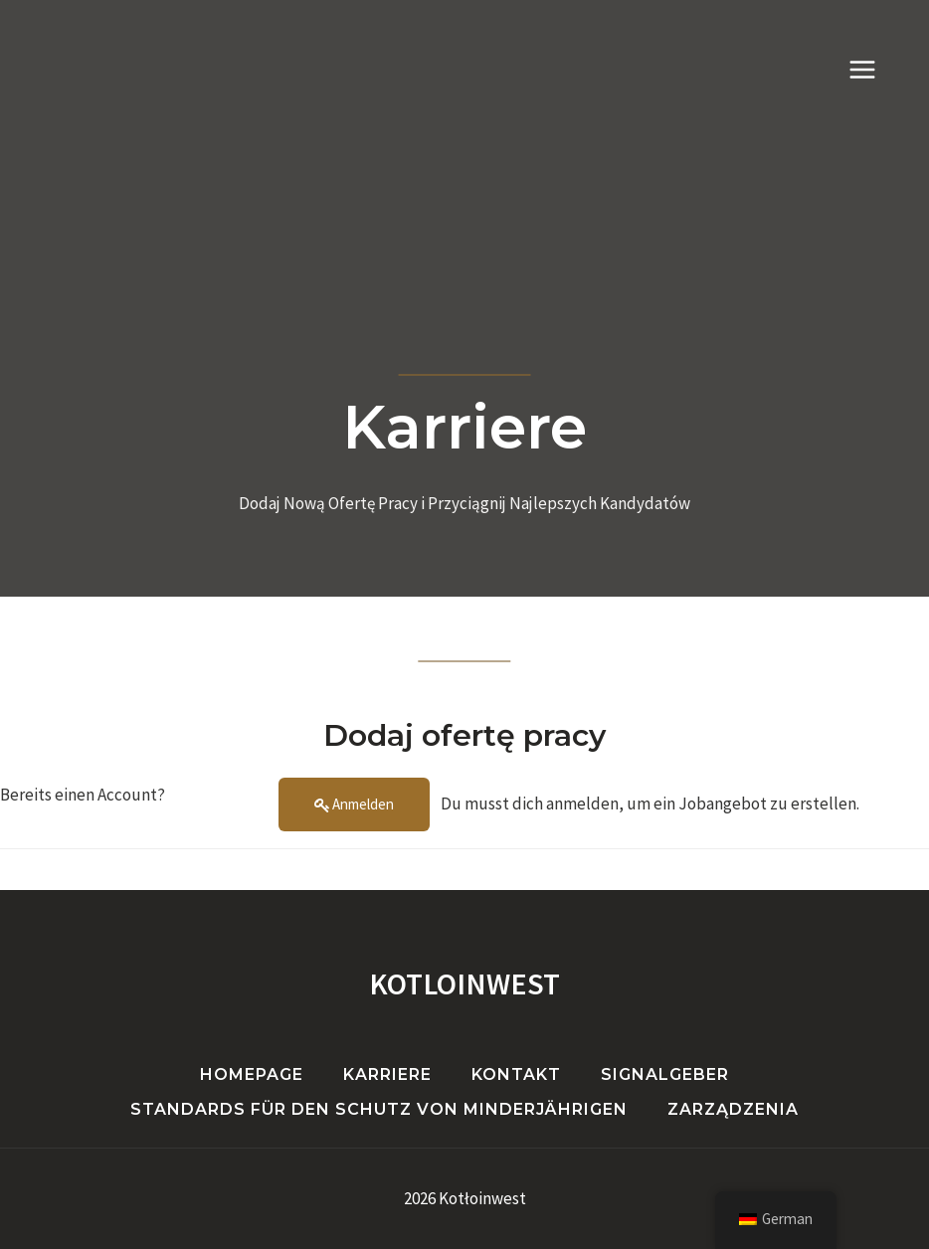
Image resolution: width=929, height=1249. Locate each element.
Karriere (387, 1074)
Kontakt (516, 1074)
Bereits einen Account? (82, 794)
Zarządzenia (733, 1109)
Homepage (251, 1074)
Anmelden (363, 804)
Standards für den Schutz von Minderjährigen (379, 1109)
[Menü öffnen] (872, 69)
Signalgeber (665, 1074)
